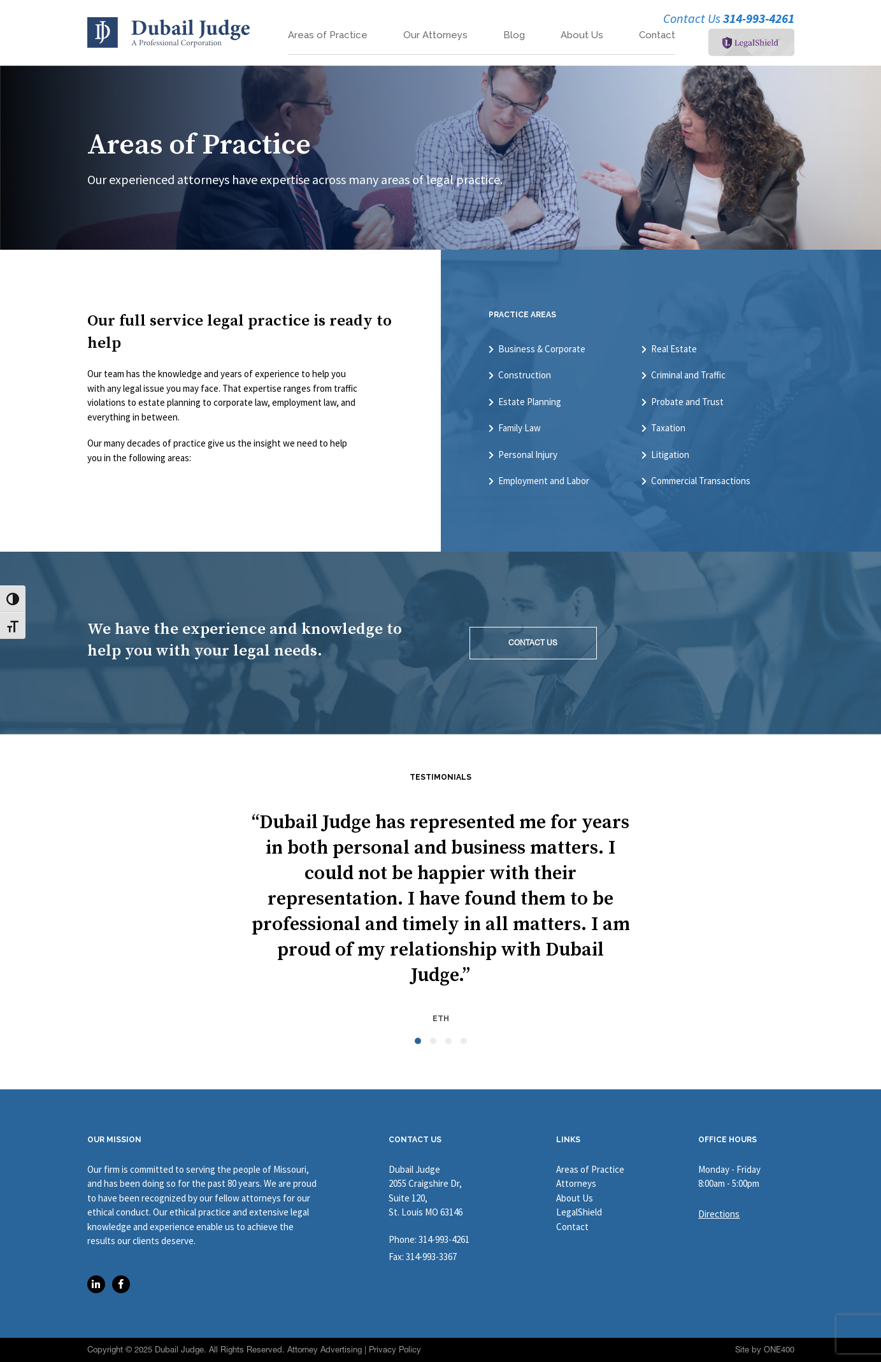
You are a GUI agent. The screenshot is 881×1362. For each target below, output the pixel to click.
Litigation (670, 455)
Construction (524, 375)
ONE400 (779, 1349)
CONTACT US (532, 642)
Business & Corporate (541, 349)
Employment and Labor (543, 481)
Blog (514, 35)
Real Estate (674, 349)
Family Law (519, 428)
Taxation (668, 428)
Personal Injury (527, 455)
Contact (657, 35)
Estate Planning (529, 402)
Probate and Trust (687, 402)
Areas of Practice (328, 35)
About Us (582, 35)
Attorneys (576, 1183)
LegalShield (579, 1212)
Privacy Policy (395, 1349)
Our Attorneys (435, 35)
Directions (719, 1214)
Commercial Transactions (700, 481)
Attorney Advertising (324, 1349)
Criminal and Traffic (688, 375)
